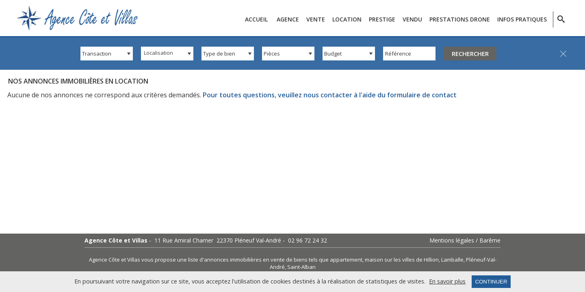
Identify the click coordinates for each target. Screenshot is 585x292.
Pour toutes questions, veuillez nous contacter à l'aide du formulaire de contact (330, 94)
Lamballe (452, 259)
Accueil (256, 19)
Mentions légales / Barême (464, 240)
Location (347, 19)
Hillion (431, 259)
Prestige (382, 19)
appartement (346, 259)
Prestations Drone (459, 19)
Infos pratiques (522, 19)
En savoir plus (447, 281)
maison (374, 259)
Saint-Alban (301, 267)
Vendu (412, 19)
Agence (288, 19)
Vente (315, 19)
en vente (274, 259)
